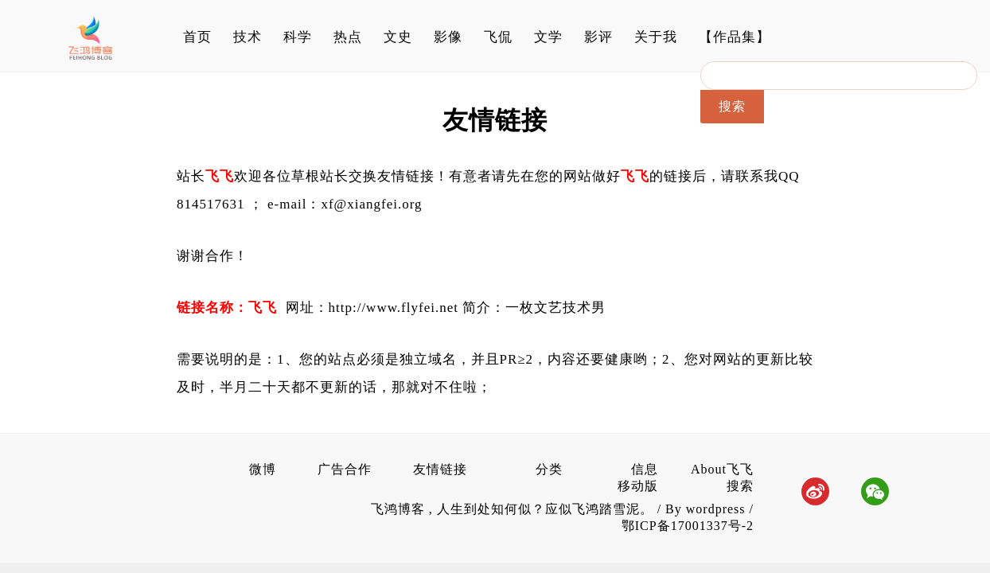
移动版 (638, 486)
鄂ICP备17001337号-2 (688, 525)
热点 (347, 37)
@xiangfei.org (378, 204)
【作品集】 (734, 37)
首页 (197, 37)
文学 (548, 37)
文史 (398, 37)
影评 (598, 37)
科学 (297, 37)
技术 (247, 37)
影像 (448, 37)
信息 (644, 469)
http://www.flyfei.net (393, 307)
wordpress (716, 509)
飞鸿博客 (400, 509)
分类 (549, 469)
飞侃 (498, 37)
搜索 (740, 486)
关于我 (655, 37)
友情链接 (440, 469)
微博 (262, 469)
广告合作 (345, 469)
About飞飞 (722, 469)
